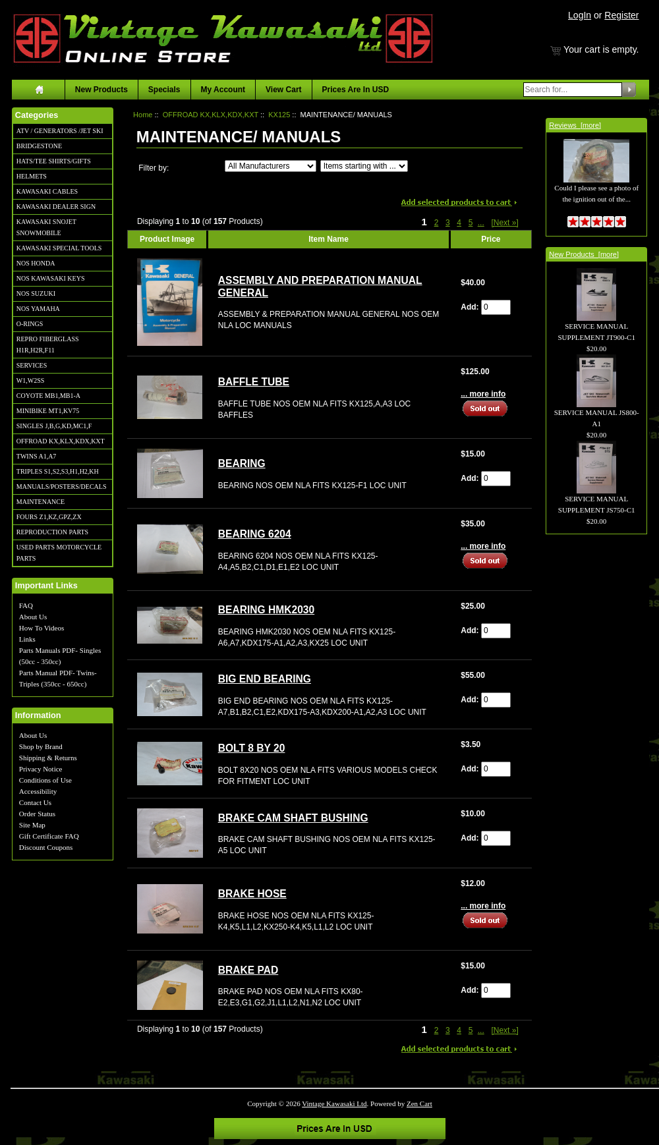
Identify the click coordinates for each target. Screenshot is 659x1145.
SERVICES (31, 365)
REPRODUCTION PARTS (52, 532)
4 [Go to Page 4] (459, 222)
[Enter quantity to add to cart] (496, 307)
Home (142, 115)
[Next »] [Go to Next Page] (504, 222)
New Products (101, 89)
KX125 (279, 115)
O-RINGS (29, 323)
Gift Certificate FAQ (49, 836)
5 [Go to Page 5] (471, 222)
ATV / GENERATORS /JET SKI (59, 130)
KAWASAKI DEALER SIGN (56, 206)
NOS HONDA (35, 263)
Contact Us (35, 802)
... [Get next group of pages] (481, 222)
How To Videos (41, 628)
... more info (483, 394)
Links (27, 639)
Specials (164, 89)
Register (621, 15)
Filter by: (153, 168)
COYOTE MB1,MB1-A (48, 395)
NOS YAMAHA (38, 308)
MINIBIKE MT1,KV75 (48, 410)
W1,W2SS (30, 380)
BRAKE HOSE (252, 893)
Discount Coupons (46, 847)
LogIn (579, 15)
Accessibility (38, 791)
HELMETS (31, 176)
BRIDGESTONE (39, 146)
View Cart (283, 89)
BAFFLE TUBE (253, 381)
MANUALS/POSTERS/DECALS (61, 486)
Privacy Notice (41, 769)
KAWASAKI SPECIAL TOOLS (59, 248)
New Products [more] (584, 254)
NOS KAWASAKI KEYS (50, 278)
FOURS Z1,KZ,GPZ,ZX (49, 516)
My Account (223, 89)
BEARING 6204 (254, 534)
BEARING (242, 463)
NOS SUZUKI (35, 293)
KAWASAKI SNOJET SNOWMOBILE (46, 227)
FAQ (26, 605)
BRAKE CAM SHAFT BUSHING (293, 818)
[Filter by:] (270, 166)
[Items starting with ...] (364, 166)
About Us (33, 617)
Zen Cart (419, 1103)
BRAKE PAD (248, 970)
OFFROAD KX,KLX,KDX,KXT (60, 441)
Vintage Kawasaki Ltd (334, 1103)
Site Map (32, 825)
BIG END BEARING (264, 678)
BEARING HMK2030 (266, 609)
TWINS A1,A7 (36, 456)
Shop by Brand (41, 746)
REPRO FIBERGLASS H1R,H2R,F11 (47, 344)
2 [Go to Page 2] (436, 222)
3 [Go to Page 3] (447, 222)
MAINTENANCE (40, 501)
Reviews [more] (575, 125)
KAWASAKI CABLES (47, 191)
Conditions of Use (45, 780)
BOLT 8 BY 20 (251, 748)
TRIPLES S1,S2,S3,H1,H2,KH (57, 471)
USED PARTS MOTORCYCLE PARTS (58, 553)
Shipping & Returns (48, 758)
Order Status (37, 814)
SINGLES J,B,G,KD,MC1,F (54, 426)
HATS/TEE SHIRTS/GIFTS (53, 161)
